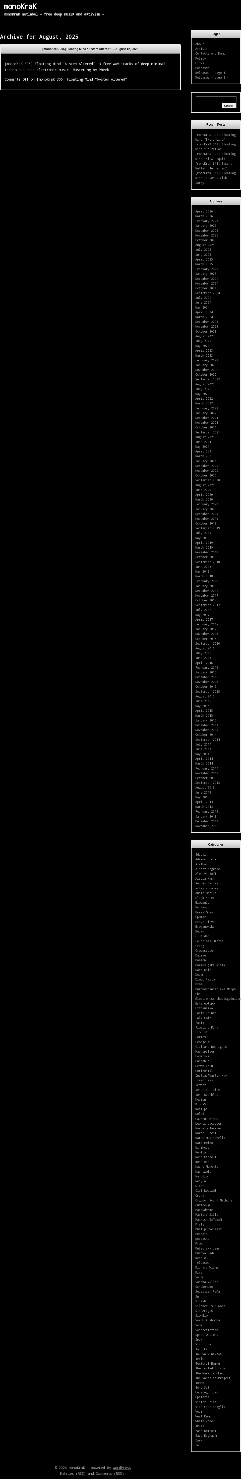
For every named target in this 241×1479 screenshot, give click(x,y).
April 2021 (204, 451)
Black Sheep (205, 898)
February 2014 (206, 768)
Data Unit (203, 970)
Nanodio (201, 1176)
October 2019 (205, 523)
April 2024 (204, 312)
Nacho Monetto (206, 1166)
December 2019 (206, 514)
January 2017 (205, 629)
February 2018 (206, 581)
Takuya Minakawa (208, 1354)
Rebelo (200, 1258)
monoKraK (20, 6)
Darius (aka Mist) (210, 965)
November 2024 (206, 283)
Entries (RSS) (73, 1473)
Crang (199, 946)
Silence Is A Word (210, 1306)
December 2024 (206, 279)
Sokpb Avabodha (207, 1320)
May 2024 (202, 307)
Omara (199, 1195)
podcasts (202, 1239)
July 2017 (203, 610)
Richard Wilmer (207, 1267)
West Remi (203, 1416)
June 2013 (203, 792)
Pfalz (199, 1224)
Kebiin (200, 1099)
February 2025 (206, 269)
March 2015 (204, 715)
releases (202, 1263)
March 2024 (204, 317)
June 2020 (203, 490)
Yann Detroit (205, 1431)
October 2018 (205, 557)
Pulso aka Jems (207, 1248)
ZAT (198, 1445)
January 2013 (205, 816)
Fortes (200, 1037)
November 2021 (206, 422)
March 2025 (204, 264)
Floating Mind (206, 1027)
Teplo (199, 1359)
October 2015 (205, 686)
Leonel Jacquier (208, 1123)
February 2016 (206, 667)
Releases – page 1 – (212, 73)
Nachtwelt (203, 1171)
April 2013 (204, 802)
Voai (198, 1411)
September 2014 (207, 739)
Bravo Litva (205, 922)
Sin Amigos (204, 1311)
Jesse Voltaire (207, 1090)
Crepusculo (204, 950)
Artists (201, 49)
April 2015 (204, 710)
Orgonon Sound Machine (213, 1200)
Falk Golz (203, 1018)
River (199, 1272)
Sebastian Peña (207, 1291)
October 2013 (205, 778)
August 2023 (205, 336)
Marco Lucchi (205, 1133)
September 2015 (207, 691)
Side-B (200, 1301)
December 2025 (206, 230)
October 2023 (205, 331)
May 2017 (202, 615)
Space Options (206, 1335)
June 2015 (203, 701)
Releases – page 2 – (212, 77)
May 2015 (202, 706)
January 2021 (205, 461)
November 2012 (206, 826)
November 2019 (206, 519)
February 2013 (206, 811)
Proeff (200, 1243)
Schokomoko (204, 1287)
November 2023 (206, 326)
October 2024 (205, 288)
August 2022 (205, 384)
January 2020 (205, 509)
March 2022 (204, 403)
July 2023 (203, 341)
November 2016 (206, 634)
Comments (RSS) (110, 1473)
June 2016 (203, 658)
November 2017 (206, 595)
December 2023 (206, 322)
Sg (197, 1296)
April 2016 (204, 663)
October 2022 (205, 374)
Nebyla (200, 1181)
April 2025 (204, 259)
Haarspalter (205, 1051)
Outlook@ (202, 1205)
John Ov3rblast (207, 1095)
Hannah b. (203, 1061)
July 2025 (203, 250)
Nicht (199, 1186)
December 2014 (206, 725)
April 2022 (204, 398)
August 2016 (205, 648)
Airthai (201, 864)
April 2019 (204, 543)
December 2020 (206, 466)
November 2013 (206, 773)
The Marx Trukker (209, 1373)
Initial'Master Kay (211, 1075)
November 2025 (206, 235)
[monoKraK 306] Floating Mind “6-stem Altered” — (90, 49)
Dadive (200, 955)
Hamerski (202, 1056)
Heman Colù (204, 1066)
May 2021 (202, 446)
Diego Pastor (205, 979)
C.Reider (202, 936)
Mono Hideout (205, 1157)
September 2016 (207, 643)
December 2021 (206, 418)
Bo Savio (202, 907)
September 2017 (207, 605)
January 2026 (205, 225)
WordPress (122, 1467)
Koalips (201, 1109)
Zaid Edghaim (205, 1435)
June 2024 (203, 302)
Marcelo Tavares (208, 1128)
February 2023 (206, 360)
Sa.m (198, 1277)
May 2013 (202, 797)
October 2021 (205, 427)
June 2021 (203, 442)
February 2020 (206, 504)
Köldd (199, 1114)
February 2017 (206, 624)
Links (199, 63)
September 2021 (207, 432)
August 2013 (205, 787)
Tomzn (199, 1383)
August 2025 (205, 245)
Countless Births (209, 941)
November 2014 (206, 730)
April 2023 (204, 350)
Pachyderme (204, 1210)
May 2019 (202, 538)
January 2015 (205, 720)
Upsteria (202, 1397)
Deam (198, 974)
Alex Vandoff (205, 874)
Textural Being (207, 1363)
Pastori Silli (206, 1214)
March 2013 (204, 807)
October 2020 (205, 475)
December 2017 (206, 591)
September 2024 (207, 293)
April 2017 (204, 619)
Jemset (200, 1085)
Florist (201, 1032)
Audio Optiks (205, 893)
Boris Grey (204, 912)
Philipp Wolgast (208, 1229)
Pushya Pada (205, 1253)
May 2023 (202, 346)
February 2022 (206, 408)
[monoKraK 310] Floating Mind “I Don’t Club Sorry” (215, 177)
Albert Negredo (207, 869)
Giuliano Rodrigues (211, 1047)
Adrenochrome (205, 859)
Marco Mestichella (210, 1138)
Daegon (200, 960)
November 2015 (206, 682)
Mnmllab (201, 1152)
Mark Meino (204, 1143)
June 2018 (203, 567)
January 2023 (205, 365)
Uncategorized (206, 1392)
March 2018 (204, 576)
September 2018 (207, 562)
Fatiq (199, 1023)
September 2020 (207, 480)
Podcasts (202, 68)
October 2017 (205, 600)
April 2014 (204, 759)
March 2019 (204, 547)
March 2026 (204, 216)
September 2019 (207, 528)
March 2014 (204, 763)
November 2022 (206, 370)
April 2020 (204, 494)
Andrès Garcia (206, 883)
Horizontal (204, 1071)
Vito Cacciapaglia (210, 1407)
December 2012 (206, 821)
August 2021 (205, 437)
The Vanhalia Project (212, 1378)
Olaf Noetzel (205, 1190)
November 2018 (206, 552)
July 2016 (203, 653)
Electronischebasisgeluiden (218, 999)
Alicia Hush (205, 878)
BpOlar (200, 917)
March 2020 (204, 499)
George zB (203, 1042)
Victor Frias (205, 1402)
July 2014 (203, 744)
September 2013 (207, 783)
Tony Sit (202, 1387)
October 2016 (205, 639)
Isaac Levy (204, 1080)
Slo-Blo (201, 1315)
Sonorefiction (206, 1330)
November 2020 (206, 470)
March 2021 (204, 456)
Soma (198, 1325)
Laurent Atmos (206, 1119)
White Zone (204, 1421)
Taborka (201, 1349)
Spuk (198, 1339)
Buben (199, 931)
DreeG (199, 984)
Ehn (198, 994)
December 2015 (206, 677)
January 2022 (205, 413)
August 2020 (205, 485)
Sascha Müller (206, 1282)
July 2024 (203, 298)
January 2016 (205, 672)
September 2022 (207, 379)
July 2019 (203, 533)
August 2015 (205, 696)
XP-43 (199, 1426)
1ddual (200, 854)
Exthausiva (204, 1008)
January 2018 (205, 586)
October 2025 (205, 240)
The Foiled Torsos (210, 1368)
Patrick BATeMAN (208, 1219)
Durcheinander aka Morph (215, 989)
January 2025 (205, 274)
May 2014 (202, 754)
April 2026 (204, 211)
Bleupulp (202, 902)
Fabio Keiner (205, 1013)
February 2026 (206, 221)
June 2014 (203, 749)
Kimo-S (200, 1104)
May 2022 (202, 394)
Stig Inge (203, 1344)
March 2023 (204, 355)
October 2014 (205, 734)
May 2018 (202, 571)
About (199, 44)
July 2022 (203, 389)
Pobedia (201, 1234)
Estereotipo (205, 1003)
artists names (206, 888)
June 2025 (203, 255)
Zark (198, 1440)
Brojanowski (205, 926)
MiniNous (202, 1147)
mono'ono (202, 1162)
